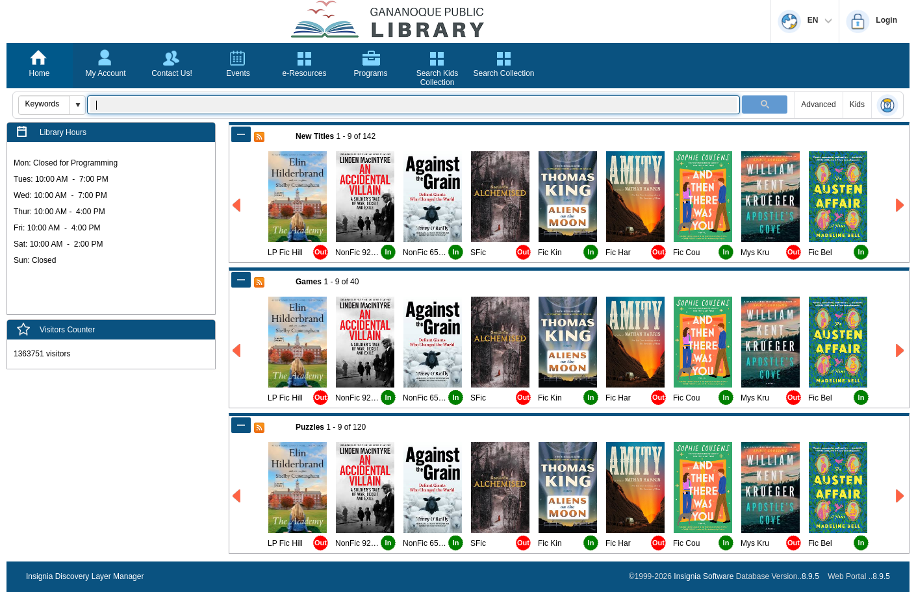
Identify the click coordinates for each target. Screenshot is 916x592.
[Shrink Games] (241, 280)
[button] (77, 105)
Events (238, 73)
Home (39, 73)
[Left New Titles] (237, 205)
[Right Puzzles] (901, 496)
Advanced (818, 104)
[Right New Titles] (901, 205)
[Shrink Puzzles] (241, 425)
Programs (370, 73)
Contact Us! (171, 73)
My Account (105, 73)
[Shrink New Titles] (241, 134)
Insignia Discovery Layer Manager (85, 576)
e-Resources (304, 73)
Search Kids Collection (437, 78)
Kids (857, 104)
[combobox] (44, 104)
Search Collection (503, 73)
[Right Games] (901, 351)
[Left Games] (237, 351)
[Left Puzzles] (237, 496)
